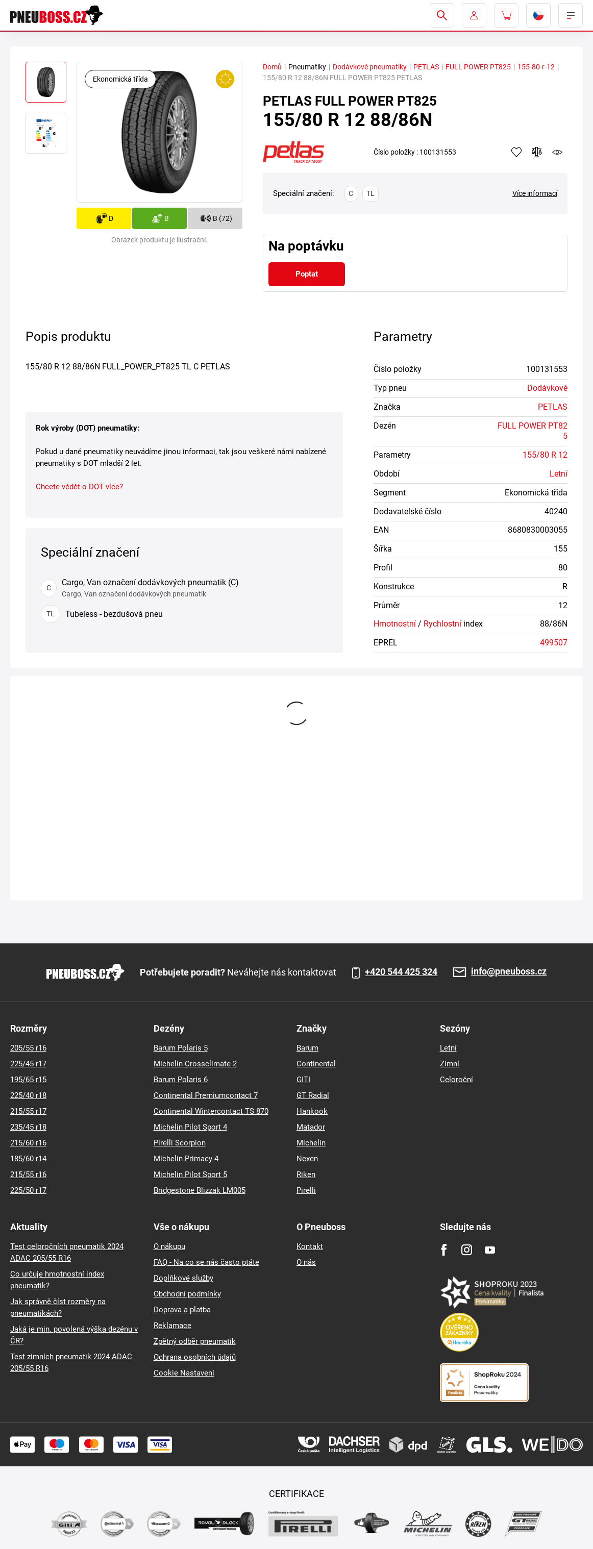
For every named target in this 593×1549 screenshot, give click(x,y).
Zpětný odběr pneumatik (195, 1341)
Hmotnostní (395, 624)
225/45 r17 (28, 1063)
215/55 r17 (28, 1111)
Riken (305, 1174)
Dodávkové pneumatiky (370, 67)
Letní (558, 474)
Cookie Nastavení (184, 1373)
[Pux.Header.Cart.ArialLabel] (506, 15)
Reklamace (172, 1325)
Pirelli (306, 1190)
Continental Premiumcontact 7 (206, 1095)
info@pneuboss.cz (509, 972)
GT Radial (312, 1095)
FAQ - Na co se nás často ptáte (206, 1262)
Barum (307, 1048)
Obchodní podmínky (187, 1293)
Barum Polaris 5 (181, 1048)
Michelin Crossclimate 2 (195, 1063)
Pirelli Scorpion (180, 1142)
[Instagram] (467, 1250)
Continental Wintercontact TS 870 (211, 1111)
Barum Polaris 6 (181, 1079)
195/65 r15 (28, 1079)
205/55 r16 (28, 1048)
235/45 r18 (28, 1127)
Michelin (311, 1142)
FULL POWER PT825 (478, 67)
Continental (316, 1063)
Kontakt (309, 1246)
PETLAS (426, 67)
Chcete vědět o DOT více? (79, 486)
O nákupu (169, 1246)
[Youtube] (490, 1250)
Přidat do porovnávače (537, 152)
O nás (306, 1262)
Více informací (534, 193)
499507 (553, 642)
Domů (272, 67)
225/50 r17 (28, 1190)
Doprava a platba (182, 1309)
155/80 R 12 (545, 455)
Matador (310, 1127)
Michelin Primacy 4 (186, 1158)
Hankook (312, 1111)
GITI (303, 1079)
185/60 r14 (28, 1158)
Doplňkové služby (183, 1278)
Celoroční (456, 1079)
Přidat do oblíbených (516, 152)
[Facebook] (444, 1250)
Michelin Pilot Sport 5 (190, 1174)
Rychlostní (442, 624)
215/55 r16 (28, 1174)
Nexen (307, 1158)
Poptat (306, 274)
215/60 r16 (28, 1142)
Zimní (449, 1063)
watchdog (557, 152)
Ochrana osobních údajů (195, 1357)
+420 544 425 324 (401, 972)
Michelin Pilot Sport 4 (190, 1127)
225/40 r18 (28, 1095)
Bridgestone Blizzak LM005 (199, 1190)
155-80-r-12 (536, 67)
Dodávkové (547, 388)
